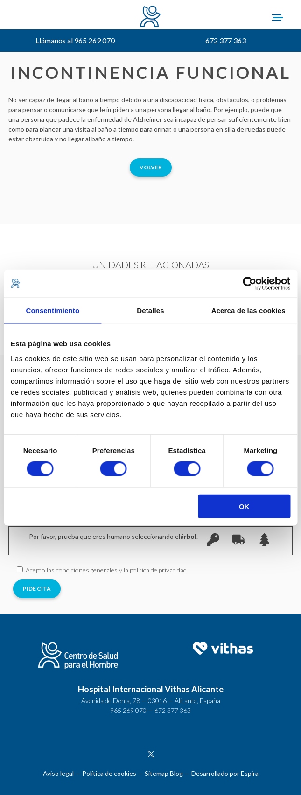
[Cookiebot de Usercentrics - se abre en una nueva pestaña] (249, 284)
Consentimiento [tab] (52, 310)
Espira (250, 773)
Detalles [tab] (150, 310)
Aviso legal (58, 773)
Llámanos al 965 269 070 (75, 40)
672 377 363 (225, 40)
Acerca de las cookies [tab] (248, 310)
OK (244, 506)
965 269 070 (128, 710)
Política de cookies (109, 773)
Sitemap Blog (164, 773)
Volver (151, 167)
